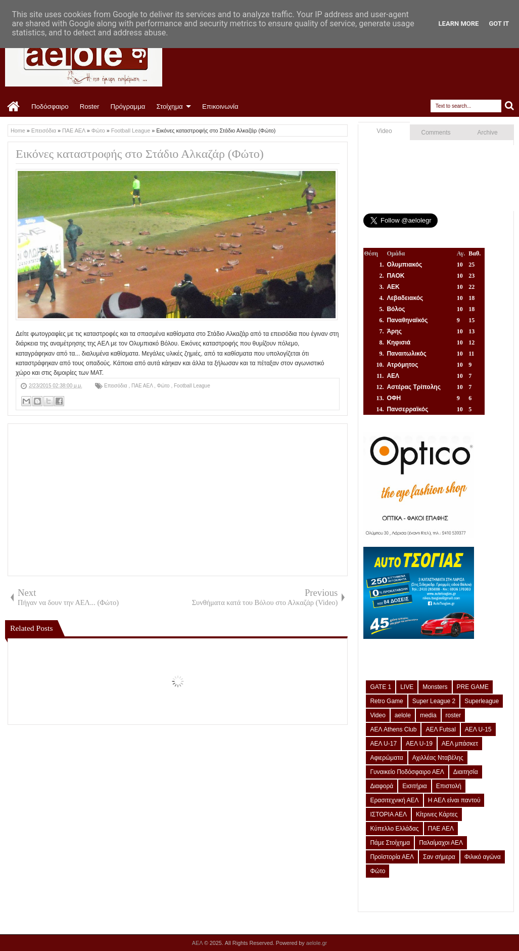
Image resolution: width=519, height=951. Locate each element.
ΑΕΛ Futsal (440, 729)
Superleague (481, 701)
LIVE (406, 686)
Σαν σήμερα (439, 856)
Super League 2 (433, 701)
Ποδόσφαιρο (50, 106)
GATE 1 (380, 686)
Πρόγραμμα (127, 106)
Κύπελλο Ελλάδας (394, 828)
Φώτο (164, 385)
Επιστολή (448, 786)
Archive (488, 132)
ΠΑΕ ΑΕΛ (142, 385)
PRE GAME (473, 686)
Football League (192, 385)
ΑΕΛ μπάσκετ (460, 743)
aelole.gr (316, 943)
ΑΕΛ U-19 (419, 743)
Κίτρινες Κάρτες (437, 814)
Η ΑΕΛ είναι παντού (454, 800)
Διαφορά (381, 786)
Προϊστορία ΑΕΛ (392, 856)
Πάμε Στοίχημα (390, 842)
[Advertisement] (177, 500)
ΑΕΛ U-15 (478, 729)
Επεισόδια (116, 385)
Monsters (434, 686)
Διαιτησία (465, 771)
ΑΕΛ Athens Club (393, 729)
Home (14, 107)
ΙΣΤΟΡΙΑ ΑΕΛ (388, 814)
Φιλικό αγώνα (482, 856)
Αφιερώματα (386, 757)
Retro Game (386, 701)
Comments (436, 132)
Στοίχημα (169, 106)
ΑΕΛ (198, 943)
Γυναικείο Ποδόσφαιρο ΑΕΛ (407, 771)
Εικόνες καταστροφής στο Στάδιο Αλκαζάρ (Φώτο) (140, 153)
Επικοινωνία (220, 106)
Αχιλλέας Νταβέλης (437, 757)
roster (453, 715)
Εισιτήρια (414, 786)
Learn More (459, 23)
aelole (403, 715)
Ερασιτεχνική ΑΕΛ (394, 800)
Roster (90, 106)
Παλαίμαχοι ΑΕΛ (441, 842)
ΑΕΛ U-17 (383, 743)
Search (509, 106)
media (428, 715)
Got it (499, 23)
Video (384, 131)
